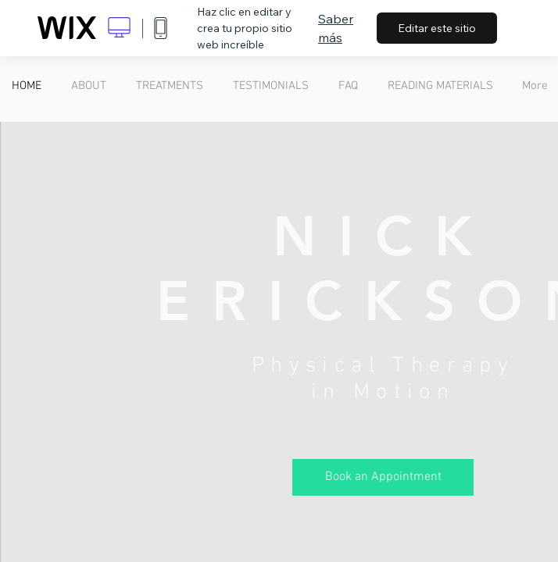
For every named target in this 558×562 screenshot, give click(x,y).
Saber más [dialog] (335, 28)
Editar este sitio (437, 28)
